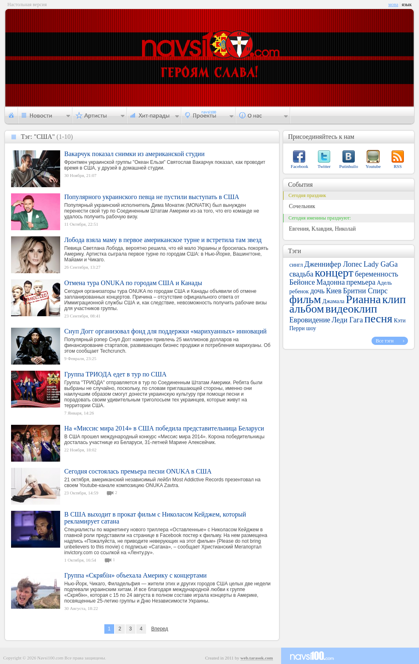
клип (394, 299)
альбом (306, 308)
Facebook (300, 166)
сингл (296, 265)
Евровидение (309, 320)
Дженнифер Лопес (333, 264)
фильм (305, 299)
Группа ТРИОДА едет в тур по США (115, 374)
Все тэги (385, 341)
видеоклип (351, 308)
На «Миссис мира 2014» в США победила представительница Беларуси (164, 428)
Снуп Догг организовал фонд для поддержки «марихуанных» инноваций (165, 331)
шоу (311, 328)
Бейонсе (302, 282)
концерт (334, 272)
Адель (384, 283)
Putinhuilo (348, 166)
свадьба (301, 274)
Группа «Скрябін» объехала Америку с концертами (135, 575)
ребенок (299, 291)
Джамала (333, 301)
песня (378, 318)
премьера (360, 282)
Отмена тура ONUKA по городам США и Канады (133, 282)
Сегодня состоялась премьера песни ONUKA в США (138, 471)
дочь (317, 291)
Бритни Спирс (365, 291)
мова (393, 4)
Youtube (373, 166)
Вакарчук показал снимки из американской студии (134, 153)
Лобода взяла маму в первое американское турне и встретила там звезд (163, 239)
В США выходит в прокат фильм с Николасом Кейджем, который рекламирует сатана (155, 518)
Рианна (363, 299)
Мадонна (330, 282)
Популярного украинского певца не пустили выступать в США (151, 196)
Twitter (324, 166)
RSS (398, 166)
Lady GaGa (381, 264)
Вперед (159, 629)
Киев (334, 291)
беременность (376, 274)
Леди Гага (347, 320)
